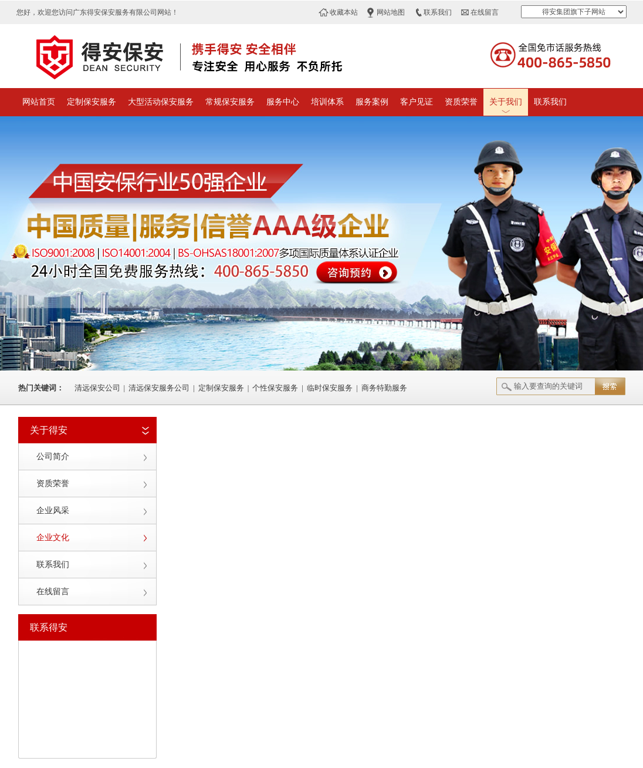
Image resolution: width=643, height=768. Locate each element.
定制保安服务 (91, 101)
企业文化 (52, 537)
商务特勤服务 (384, 387)
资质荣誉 (461, 101)
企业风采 (52, 510)
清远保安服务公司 (158, 387)
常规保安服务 (230, 101)
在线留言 (485, 12)
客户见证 (416, 101)
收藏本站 (344, 12)
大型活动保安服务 (161, 101)
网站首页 (38, 101)
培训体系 (327, 101)
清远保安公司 (97, 387)
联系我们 (438, 12)
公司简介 (52, 456)
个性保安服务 (275, 387)
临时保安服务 (330, 387)
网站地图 (391, 12)
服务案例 (372, 101)
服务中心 (282, 101)
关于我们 (505, 101)
